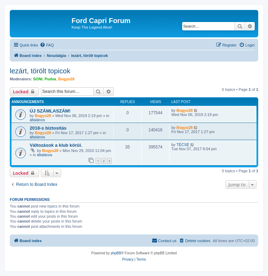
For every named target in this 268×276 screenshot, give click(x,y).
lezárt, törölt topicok (40, 71)
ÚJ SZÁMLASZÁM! (50, 111)
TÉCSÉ (183, 145)
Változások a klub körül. (56, 145)
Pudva (50, 79)
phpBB (116, 253)
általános (37, 120)
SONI (38, 79)
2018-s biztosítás (48, 128)
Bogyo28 (66, 79)
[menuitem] (47, 45)
